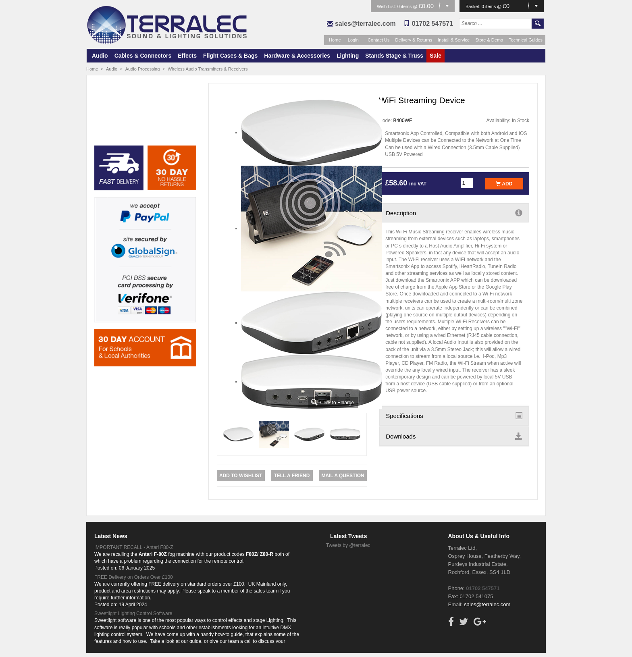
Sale (435, 55)
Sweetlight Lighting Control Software (133, 613)
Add (504, 184)
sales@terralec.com (365, 23)
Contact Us (378, 39)
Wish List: (387, 6)
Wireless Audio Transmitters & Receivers (208, 69)
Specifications (454, 415)
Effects (187, 55)
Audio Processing (142, 69)
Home (335, 39)
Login (353, 39)
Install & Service (454, 39)
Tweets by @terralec (348, 545)
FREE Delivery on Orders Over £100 (133, 577)
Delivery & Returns (413, 39)
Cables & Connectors (143, 55)
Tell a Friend (292, 475)
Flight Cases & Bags (230, 55)
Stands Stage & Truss (394, 55)
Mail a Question (342, 475)
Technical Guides (526, 39)
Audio (100, 55)
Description (454, 212)
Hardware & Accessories (297, 55)
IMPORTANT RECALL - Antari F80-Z (133, 547)
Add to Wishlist (240, 475)
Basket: (474, 6)
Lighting (348, 55)
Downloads (454, 436)
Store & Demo (489, 39)
